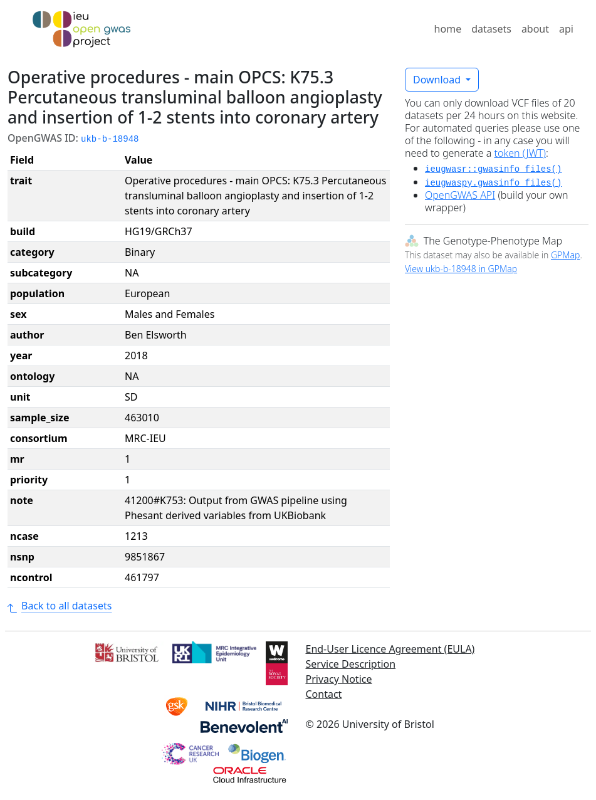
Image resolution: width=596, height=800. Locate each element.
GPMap (565, 255)
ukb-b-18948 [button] (110, 139)
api (566, 29)
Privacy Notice (339, 679)
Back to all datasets (60, 606)
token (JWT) (520, 153)
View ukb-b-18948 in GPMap (461, 269)
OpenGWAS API (460, 195)
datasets (491, 29)
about (535, 29)
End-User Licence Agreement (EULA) (390, 649)
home (448, 29)
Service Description (351, 664)
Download (438, 80)
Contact (324, 694)
